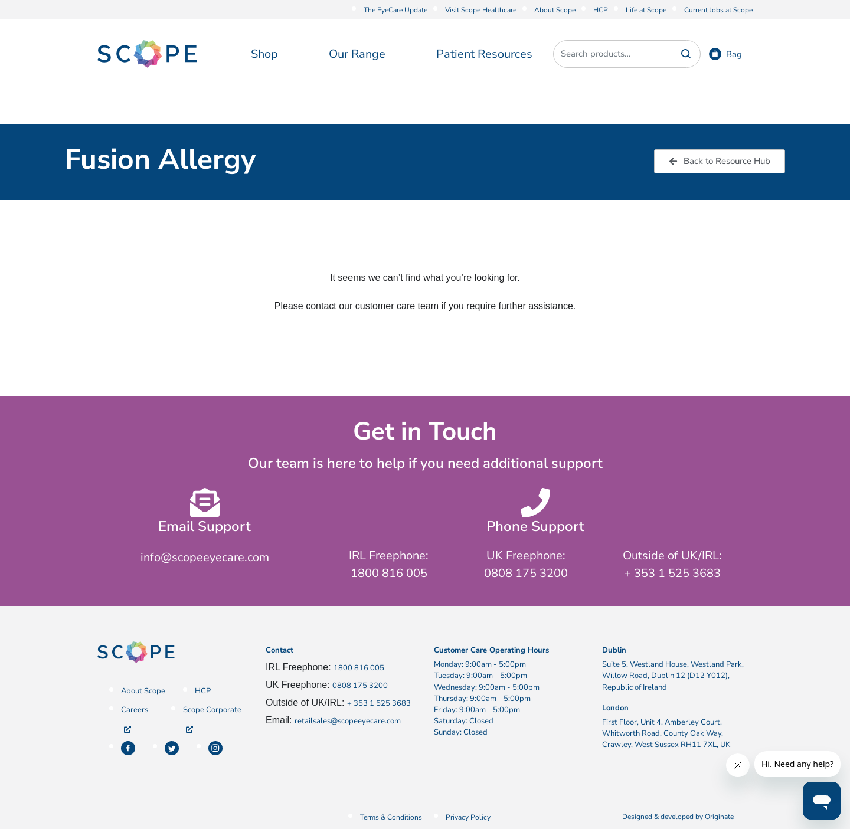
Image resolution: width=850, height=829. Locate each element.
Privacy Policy (468, 817)
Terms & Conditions (391, 817)
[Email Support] (205, 502)
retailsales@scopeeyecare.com (348, 721)
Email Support (204, 526)
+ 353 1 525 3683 (379, 703)
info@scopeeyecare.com (204, 557)
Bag (734, 54)
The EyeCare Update (395, 10)
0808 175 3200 (360, 685)
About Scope (555, 10)
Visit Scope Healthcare (480, 10)
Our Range (357, 54)
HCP (600, 10)
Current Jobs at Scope (718, 10)
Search (686, 54)
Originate (719, 816)
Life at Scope (646, 10)
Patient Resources (484, 54)
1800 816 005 (359, 668)
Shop (264, 54)
